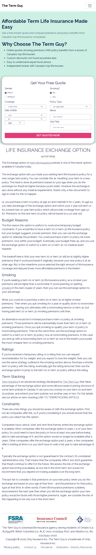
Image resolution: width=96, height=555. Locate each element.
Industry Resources (81, 547)
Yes (54, 97)
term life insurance (40, 162)
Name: (53, 110)
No (54, 93)
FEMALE (11, 97)
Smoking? (55, 88)
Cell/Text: (55, 121)
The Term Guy (71, 381)
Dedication (62, 547)
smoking (7, 288)
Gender (8, 88)
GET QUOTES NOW (48, 135)
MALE (10, 93)
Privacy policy (12, 547)
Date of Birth (11, 110)
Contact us (30, 547)
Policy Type (56, 102)
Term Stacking (10, 381)
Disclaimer (47, 547)
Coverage (10, 102)
